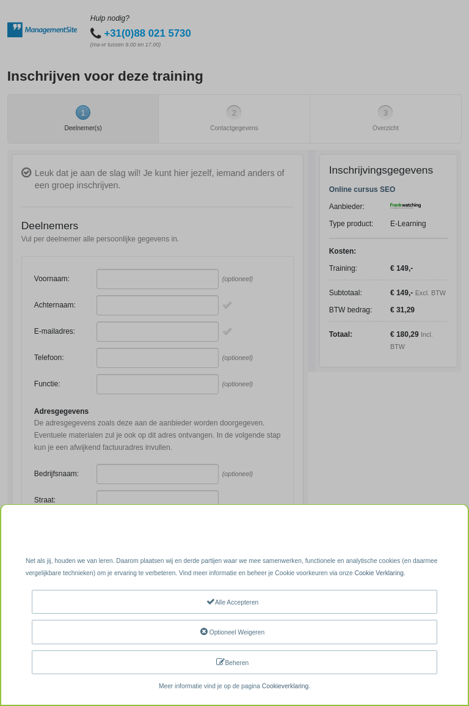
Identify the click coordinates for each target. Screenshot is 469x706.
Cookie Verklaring (378, 573)
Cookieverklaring (285, 686)
